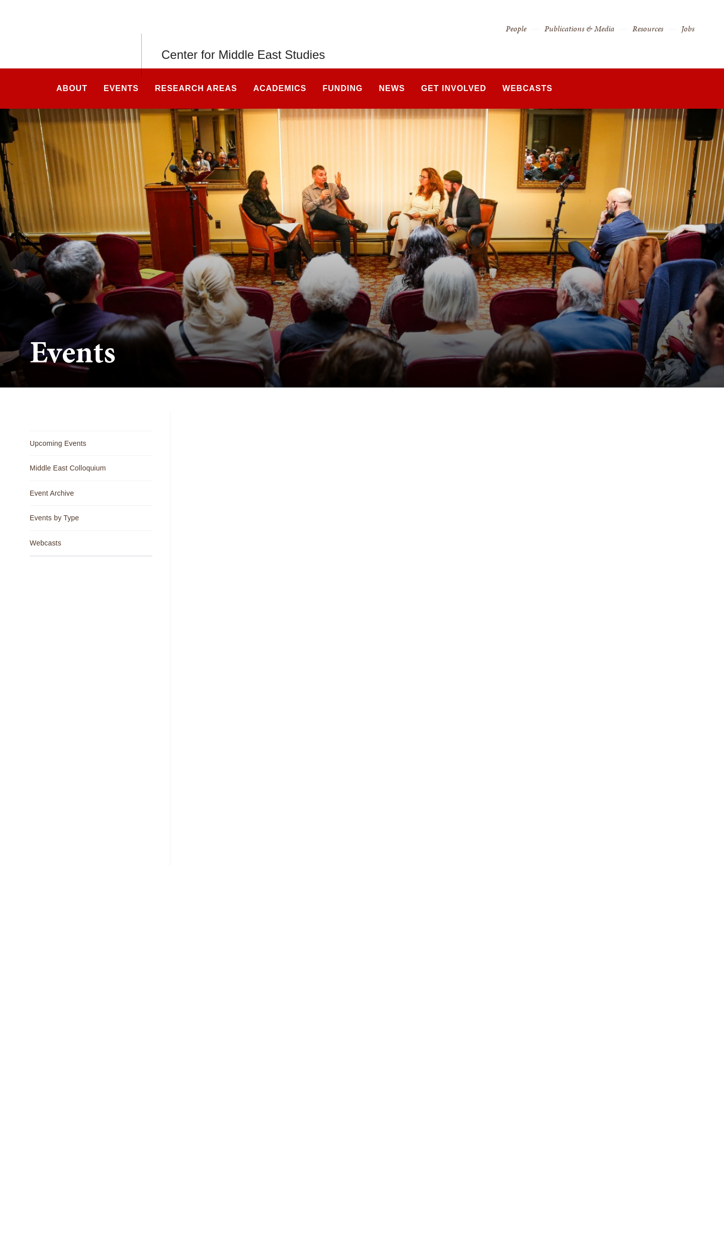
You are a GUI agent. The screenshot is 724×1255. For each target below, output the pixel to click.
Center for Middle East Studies (243, 34)
